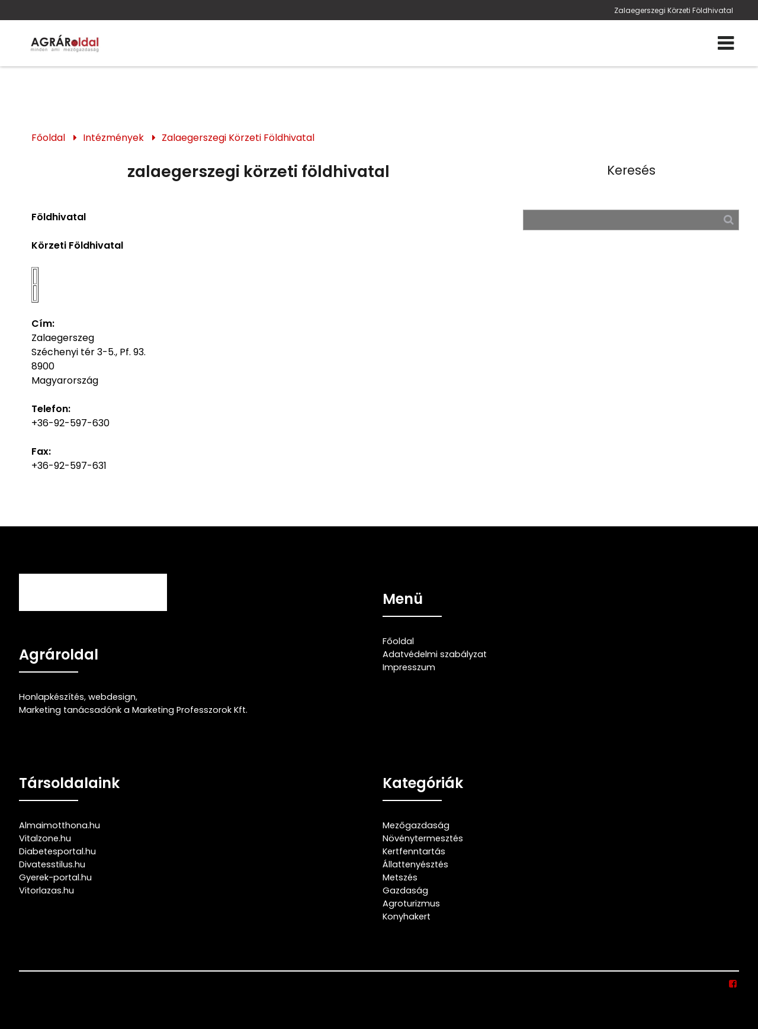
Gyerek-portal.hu (55, 877)
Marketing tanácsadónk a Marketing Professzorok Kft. (133, 710)
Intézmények (113, 137)
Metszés (400, 877)
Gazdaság (405, 890)
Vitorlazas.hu (46, 890)
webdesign (112, 697)
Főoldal (48, 137)
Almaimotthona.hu (59, 825)
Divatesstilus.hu (52, 864)
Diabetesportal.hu (57, 851)
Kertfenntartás (414, 851)
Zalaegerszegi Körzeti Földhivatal (673, 10)
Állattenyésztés (415, 864)
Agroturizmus (411, 903)
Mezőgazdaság (416, 825)
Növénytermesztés (423, 838)
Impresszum (409, 667)
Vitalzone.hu (45, 838)
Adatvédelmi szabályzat (435, 654)
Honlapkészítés (51, 697)
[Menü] (725, 43)
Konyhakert (407, 916)
